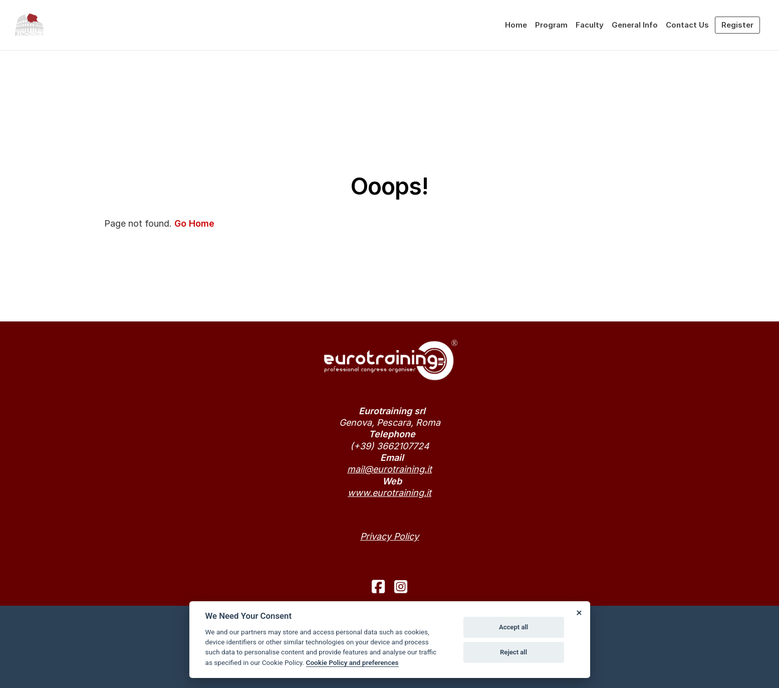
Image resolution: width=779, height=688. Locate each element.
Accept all (513, 627)
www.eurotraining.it (389, 492)
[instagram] (400, 587)
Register (737, 25)
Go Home (194, 223)
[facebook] (378, 587)
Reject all (513, 652)
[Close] (579, 612)
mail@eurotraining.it (389, 469)
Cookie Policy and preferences (352, 662)
